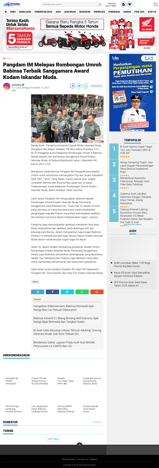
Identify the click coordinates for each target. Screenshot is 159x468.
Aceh (58, 12)
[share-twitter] (79, 85)
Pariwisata (99, 12)
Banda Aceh (25, 12)
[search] (71, 4)
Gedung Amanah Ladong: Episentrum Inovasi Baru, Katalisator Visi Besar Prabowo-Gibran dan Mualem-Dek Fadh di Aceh (136, 216)
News (13, 12)
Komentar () (96, 86)
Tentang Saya (68, 459)
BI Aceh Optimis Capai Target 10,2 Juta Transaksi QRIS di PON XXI (136, 150)
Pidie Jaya (139, 12)
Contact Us (82, 459)
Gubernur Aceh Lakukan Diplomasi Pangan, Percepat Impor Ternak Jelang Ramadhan (135, 198)
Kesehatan (84, 12)
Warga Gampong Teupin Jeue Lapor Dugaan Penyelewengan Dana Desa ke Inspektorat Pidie (136, 167)
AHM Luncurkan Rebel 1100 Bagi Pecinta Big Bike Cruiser (132, 264)
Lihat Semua (53, 439)
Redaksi (93, 459)
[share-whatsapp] (85, 85)
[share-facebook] (72, 85)
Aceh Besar (70, 12)
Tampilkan (97, 422)
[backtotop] (79, 445)
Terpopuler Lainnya (133, 225)
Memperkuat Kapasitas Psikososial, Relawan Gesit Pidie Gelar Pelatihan (135, 181)
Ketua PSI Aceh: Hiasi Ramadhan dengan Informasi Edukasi (132, 274)
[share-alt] (37, 292)
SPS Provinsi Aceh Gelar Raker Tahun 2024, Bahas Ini (130, 284)
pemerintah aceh (43, 12)
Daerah (127, 12)
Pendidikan (114, 12)
